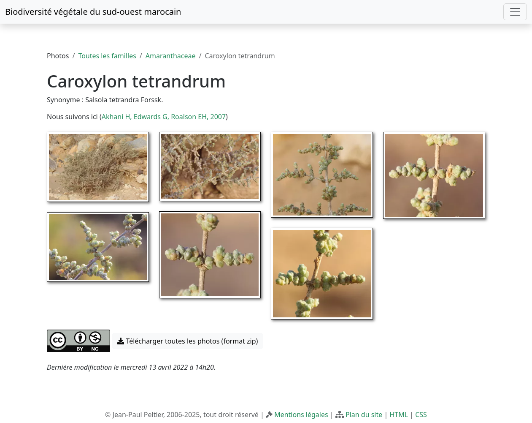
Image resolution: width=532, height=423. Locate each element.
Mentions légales (301, 414)
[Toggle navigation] (515, 11)
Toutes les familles (107, 55)
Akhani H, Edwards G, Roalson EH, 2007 (164, 116)
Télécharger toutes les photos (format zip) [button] (187, 341)
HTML (398, 414)
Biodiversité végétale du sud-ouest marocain (93, 11)
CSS (421, 414)
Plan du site (364, 414)
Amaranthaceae (171, 55)
